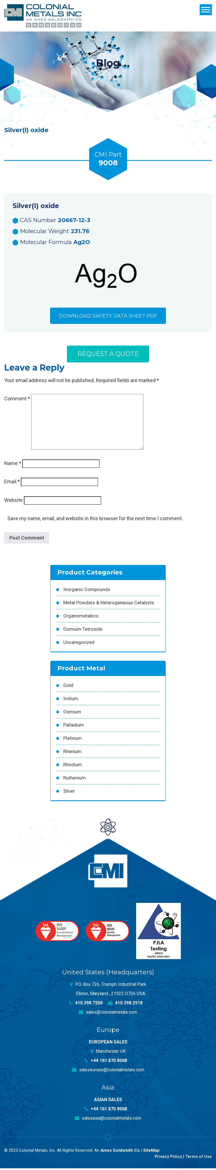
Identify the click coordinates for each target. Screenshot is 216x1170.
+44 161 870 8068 (106, 1062)
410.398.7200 (86, 1004)
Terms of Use (198, 1158)
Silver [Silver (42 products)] (69, 792)
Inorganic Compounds (86, 591)
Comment (17, 400)
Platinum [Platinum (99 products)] (72, 740)
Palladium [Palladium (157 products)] (73, 726)
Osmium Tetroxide (82, 631)
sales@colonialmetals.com (108, 1013)
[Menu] (206, 9)
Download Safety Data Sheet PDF (108, 316)
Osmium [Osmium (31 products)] (72, 713)
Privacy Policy (168, 1158)
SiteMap (151, 1152)
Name (12, 465)
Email (12, 483)
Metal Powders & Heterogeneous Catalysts (108, 604)
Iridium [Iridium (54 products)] (70, 700)
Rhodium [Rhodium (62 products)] (72, 766)
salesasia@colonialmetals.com (108, 1119)
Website (13, 502)
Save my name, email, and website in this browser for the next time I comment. (95, 520)
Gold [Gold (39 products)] (68, 687)
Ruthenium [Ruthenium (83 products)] (74, 779)
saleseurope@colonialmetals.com (108, 1071)
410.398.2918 (125, 1004)
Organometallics (80, 617)
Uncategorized (78, 644)
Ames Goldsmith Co (120, 1152)
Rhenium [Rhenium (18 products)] (72, 753)
